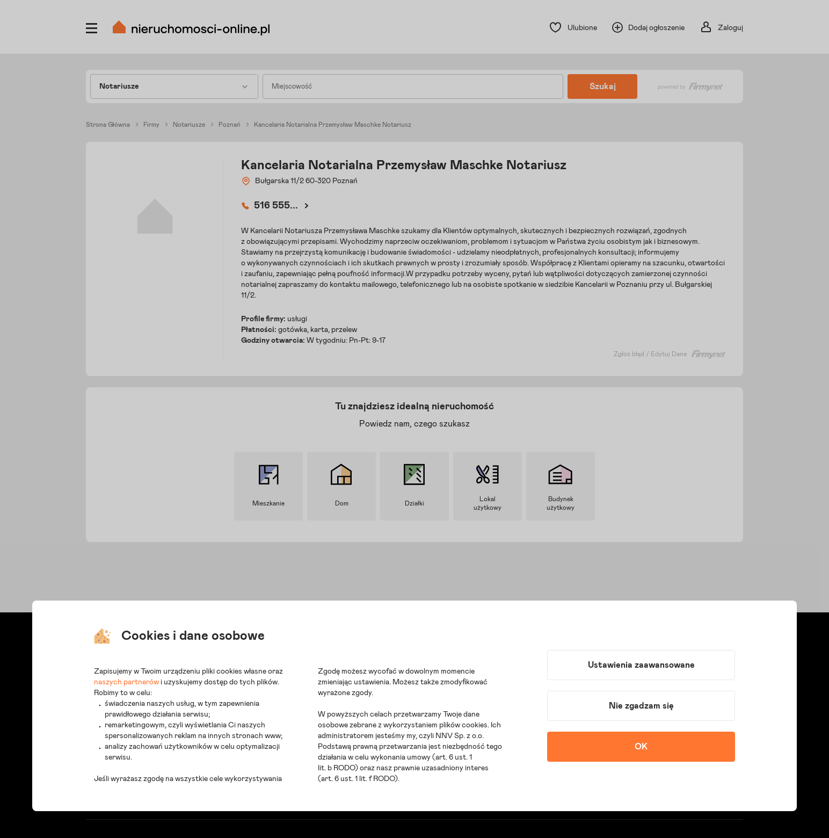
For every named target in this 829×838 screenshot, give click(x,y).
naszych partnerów (126, 682)
